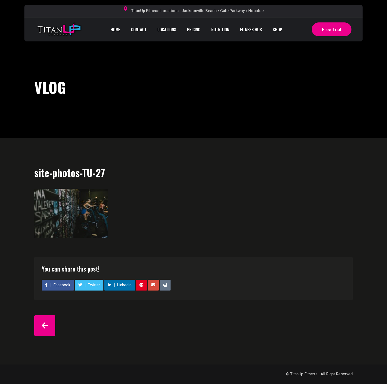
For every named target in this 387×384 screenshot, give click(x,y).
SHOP (277, 29)
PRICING (193, 29)
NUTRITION (220, 29)
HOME (115, 29)
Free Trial (331, 29)
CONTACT (139, 29)
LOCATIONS (166, 29)
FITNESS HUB (251, 29)
